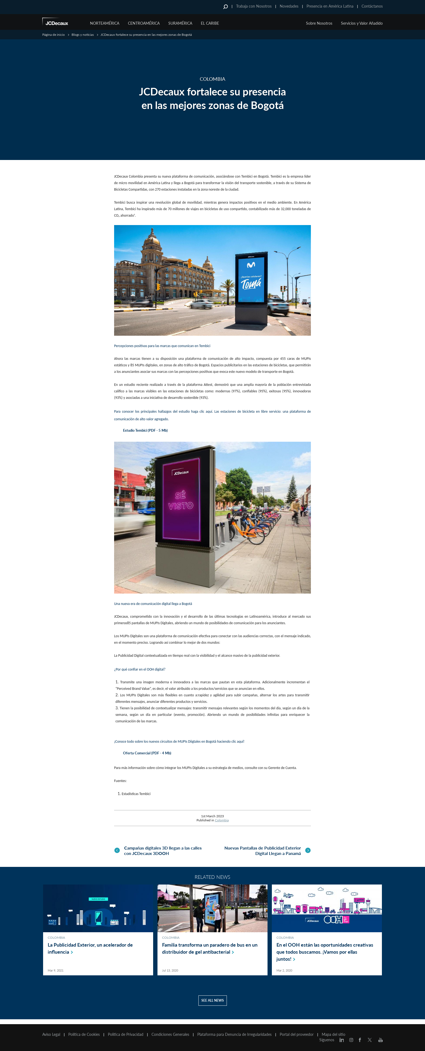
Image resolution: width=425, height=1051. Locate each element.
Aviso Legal (51, 1034)
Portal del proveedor (297, 1034)
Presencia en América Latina (330, 6)
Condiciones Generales (170, 1034)
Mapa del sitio (333, 1034)
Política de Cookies (84, 1034)
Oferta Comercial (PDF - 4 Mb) (147, 753)
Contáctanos (372, 6)
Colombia (222, 820)
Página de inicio (53, 35)
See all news (212, 1005)
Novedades (289, 6)
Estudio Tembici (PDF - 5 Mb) (145, 430)
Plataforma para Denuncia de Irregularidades (234, 1034)
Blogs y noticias (83, 35)
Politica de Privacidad (125, 1034)
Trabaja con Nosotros (254, 6)
